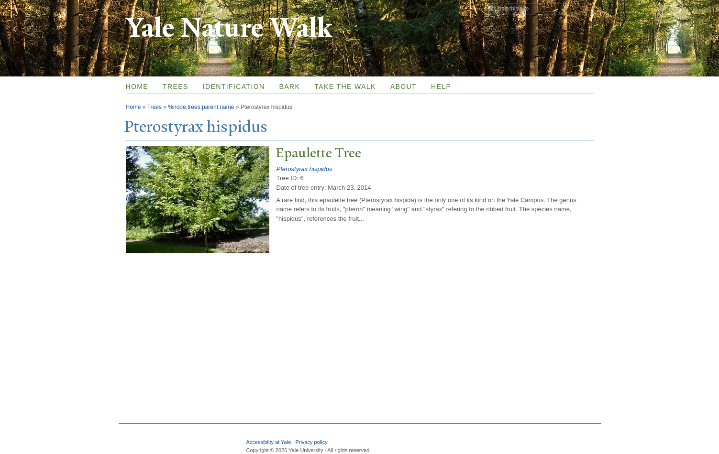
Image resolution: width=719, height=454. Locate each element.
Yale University (152, 8)
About (403, 86)
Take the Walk (345, 86)
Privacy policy (311, 442)
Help (441, 86)
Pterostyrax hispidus (304, 169)
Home (137, 86)
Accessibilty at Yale (268, 442)
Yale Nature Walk (229, 28)
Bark (289, 86)
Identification (234, 86)
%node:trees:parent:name (201, 107)
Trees (175, 86)
